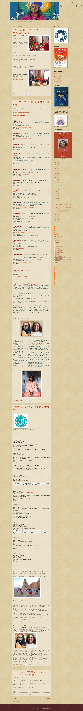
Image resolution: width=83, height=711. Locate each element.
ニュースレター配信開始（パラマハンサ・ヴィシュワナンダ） (63, 211)
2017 (56, 179)
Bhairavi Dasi (57, 226)
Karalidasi (57, 240)
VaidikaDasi (57, 272)
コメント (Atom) (17, 701)
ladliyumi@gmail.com (20, 79)
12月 (57, 180)
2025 (56, 164)
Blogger (49, 708)
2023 (56, 168)
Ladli (56, 244)
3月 (57, 196)
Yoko (56, 279)
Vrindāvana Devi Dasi (59, 277)
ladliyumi (20, 276)
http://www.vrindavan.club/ (18, 248)
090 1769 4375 (19, 278)
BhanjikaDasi (57, 230)
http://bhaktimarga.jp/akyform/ (24, 112)
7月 (57, 189)
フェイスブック (57, 80)
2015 (56, 216)
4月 (57, 195)
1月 (57, 200)
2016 (56, 214)
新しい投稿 (15, 698)
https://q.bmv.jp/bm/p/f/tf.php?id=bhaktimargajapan (25, 691)
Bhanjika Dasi (57, 228)
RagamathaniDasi (58, 258)
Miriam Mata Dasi (58, 250)
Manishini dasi (57, 248)
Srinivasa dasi (57, 260)
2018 (56, 177)
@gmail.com (24, 276)
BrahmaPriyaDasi (58, 232)
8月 (57, 187)
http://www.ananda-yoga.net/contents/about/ (25, 207)
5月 (57, 193)
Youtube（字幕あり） (58, 81)
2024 (56, 166)
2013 (56, 219)
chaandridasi (57, 285)
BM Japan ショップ (57, 76)
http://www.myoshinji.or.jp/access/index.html (25, 161)
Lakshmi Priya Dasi (58, 246)
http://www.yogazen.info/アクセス (23, 127)
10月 (57, 184)
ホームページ (56, 73)
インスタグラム (57, 78)
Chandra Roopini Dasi (59, 234)
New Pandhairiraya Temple (60, 256)
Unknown (57, 266)
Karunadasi (57, 242)
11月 (57, 182)
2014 (56, 217)
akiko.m (56, 283)
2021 (56, 171)
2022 (56, 170)
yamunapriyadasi (58, 287)
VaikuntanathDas (58, 273)
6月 (57, 191)
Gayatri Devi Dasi (58, 236)
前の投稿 (49, 698)
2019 (56, 175)
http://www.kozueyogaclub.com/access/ (24, 183)
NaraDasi (57, 254)
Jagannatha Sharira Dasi (59, 238)
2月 (57, 198)
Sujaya (56, 262)
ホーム (32, 698)
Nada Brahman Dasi (59, 252)
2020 (56, 173)
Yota (56, 281)
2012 (56, 221)
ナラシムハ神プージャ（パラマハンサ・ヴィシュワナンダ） (63, 202)
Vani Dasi (57, 275)
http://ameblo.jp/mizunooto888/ (22, 174)
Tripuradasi (57, 264)
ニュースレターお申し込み (59, 75)
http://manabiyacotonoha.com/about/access (25, 232)
